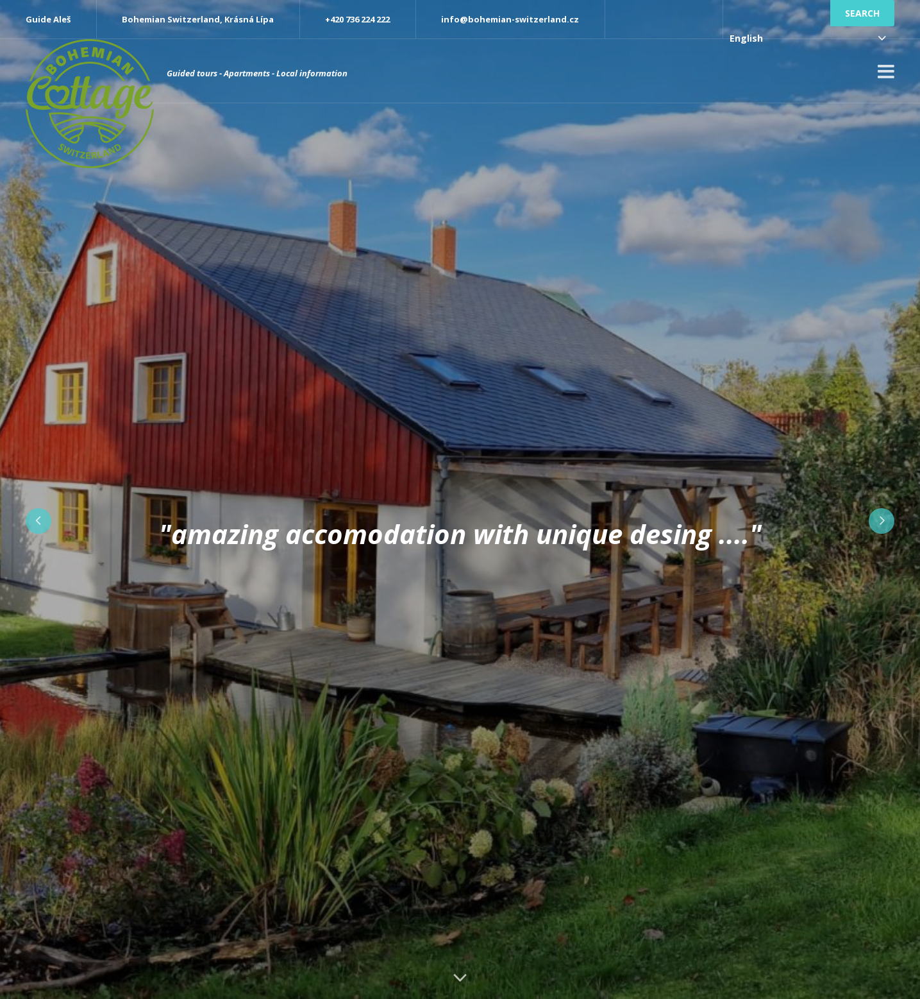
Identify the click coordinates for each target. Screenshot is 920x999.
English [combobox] (746, 38)
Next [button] (881, 521)
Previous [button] (38, 521)
